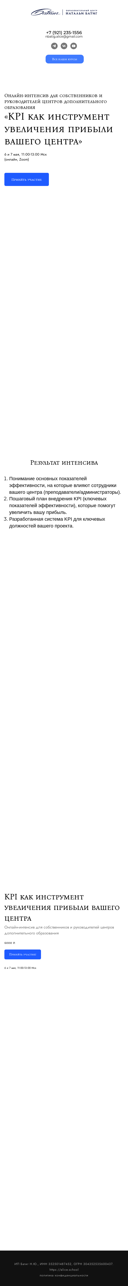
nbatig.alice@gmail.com (64, 37)
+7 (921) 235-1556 (64, 32)
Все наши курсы (64, 59)
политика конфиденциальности (64, 1275)
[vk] (64, 46)
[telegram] (54, 46)
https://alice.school (64, 1269)
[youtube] (73, 46)
